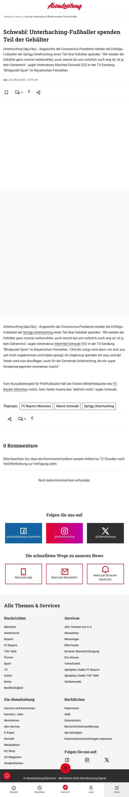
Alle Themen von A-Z (77, 627)
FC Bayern (10, 645)
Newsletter (71, 633)
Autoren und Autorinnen (19, 708)
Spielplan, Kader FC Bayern (82, 669)
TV (6, 669)
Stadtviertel (11, 633)
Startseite (8, 16)
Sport (7, 663)
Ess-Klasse (71, 657)
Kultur (8, 675)
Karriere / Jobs (13, 714)
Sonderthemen (13, 763)
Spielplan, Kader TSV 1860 (81, 675)
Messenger (71, 639)
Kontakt (9, 738)
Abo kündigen (73, 732)
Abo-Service (12, 726)
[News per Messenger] (23, 574)
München (10, 627)
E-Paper (9, 732)
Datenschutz (72, 720)
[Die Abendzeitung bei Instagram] (64, 533)
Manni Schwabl (67, 406)
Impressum (71, 708)
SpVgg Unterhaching (38, 332)
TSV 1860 (10, 651)
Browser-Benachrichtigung (81, 651)
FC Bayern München (36, 406)
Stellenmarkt (72, 681)
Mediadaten (12, 744)
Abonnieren (11, 720)
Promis (8, 657)
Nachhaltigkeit (13, 687)
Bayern (18, 16)
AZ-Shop (9, 751)
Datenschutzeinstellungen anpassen (88, 738)
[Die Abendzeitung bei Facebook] (23, 533)
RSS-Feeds (71, 645)
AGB (67, 714)
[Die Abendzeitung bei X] (105, 533)
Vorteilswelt (72, 663)
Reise (7, 681)
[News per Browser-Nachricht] (105, 574)
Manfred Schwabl (67, 344)
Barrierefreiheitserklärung (81, 726)
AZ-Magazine (12, 757)
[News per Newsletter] (64, 574)
